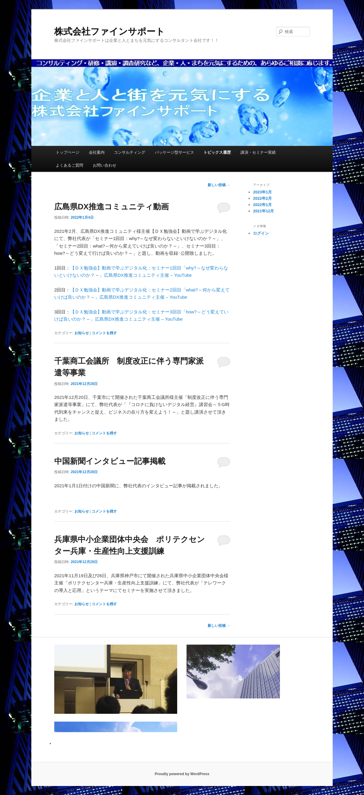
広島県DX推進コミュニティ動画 (111, 206)
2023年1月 (262, 192)
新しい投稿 (219, 185)
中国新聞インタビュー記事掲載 (109, 461)
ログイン (261, 233)
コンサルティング (129, 152)
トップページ (67, 152)
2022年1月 (262, 204)
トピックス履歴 (217, 152)
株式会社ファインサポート (109, 31)
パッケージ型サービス (174, 152)
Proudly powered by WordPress (182, 774)
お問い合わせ (104, 165)
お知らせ (81, 333)
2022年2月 (262, 198)
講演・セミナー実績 (258, 152)
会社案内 (97, 152)
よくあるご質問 (69, 165)
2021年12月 (263, 211)
